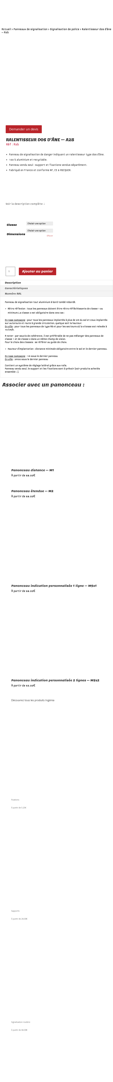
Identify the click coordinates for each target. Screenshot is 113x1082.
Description (13, 260)
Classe (12, 202)
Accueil (6, 29)
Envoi (19, 1072)
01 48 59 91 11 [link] (17, 976)
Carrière (15, 995)
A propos (15, 992)
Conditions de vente (20, 998)
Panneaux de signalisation (30, 29)
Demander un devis (23, 107)
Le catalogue (17, 988)
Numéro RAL (13, 271)
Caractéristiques (16, 265)
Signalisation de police (64, 29)
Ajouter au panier (37, 249)
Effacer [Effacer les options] (50, 213)
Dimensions (16, 211)
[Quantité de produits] (10, 249)
